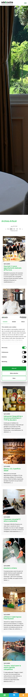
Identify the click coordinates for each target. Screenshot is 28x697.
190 (20, 229)
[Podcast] (23, 695)
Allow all (14, 368)
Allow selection (14, 373)
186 (8, 229)
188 (14, 229)
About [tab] (23, 321)
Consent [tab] (5, 321)
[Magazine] (4, 695)
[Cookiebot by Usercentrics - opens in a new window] (20, 317)
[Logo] (7, 3)
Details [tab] (14, 321)
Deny (14, 378)
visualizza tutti (14, 230)
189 (17, 229)
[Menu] (24, 3)
